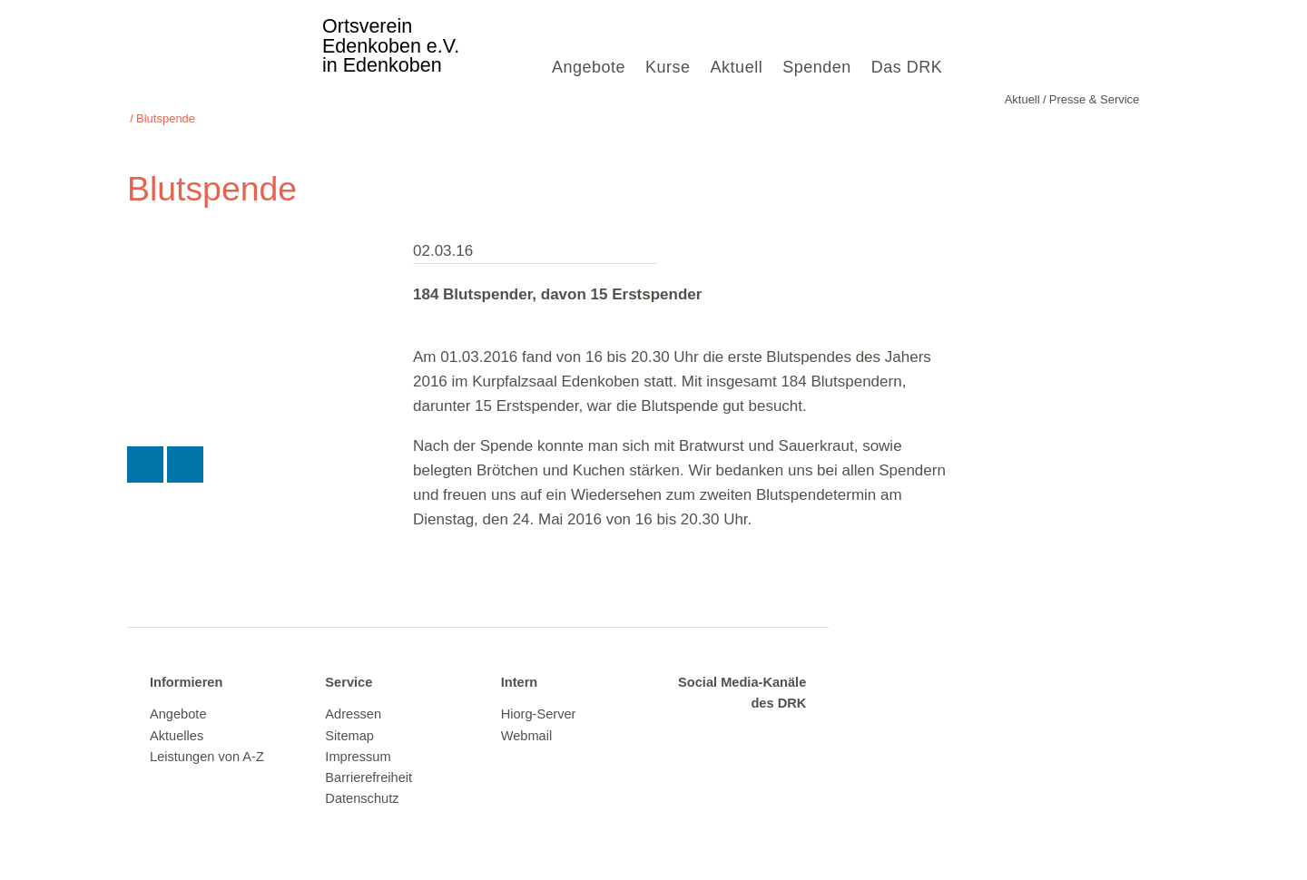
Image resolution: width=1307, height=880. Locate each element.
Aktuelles (176, 716)
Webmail (527, 716)
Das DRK (907, 67)
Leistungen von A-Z (207, 737)
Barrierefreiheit (368, 759)
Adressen (353, 696)
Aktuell (737, 67)
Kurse (668, 67)
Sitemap (349, 716)
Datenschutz (361, 780)
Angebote (588, 67)
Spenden (816, 67)
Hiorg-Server (538, 696)
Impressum (357, 737)
